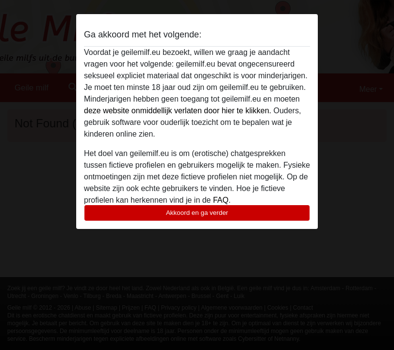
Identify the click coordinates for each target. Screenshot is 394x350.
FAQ (221, 200)
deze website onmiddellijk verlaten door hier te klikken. (177, 110)
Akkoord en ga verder (197, 212)
